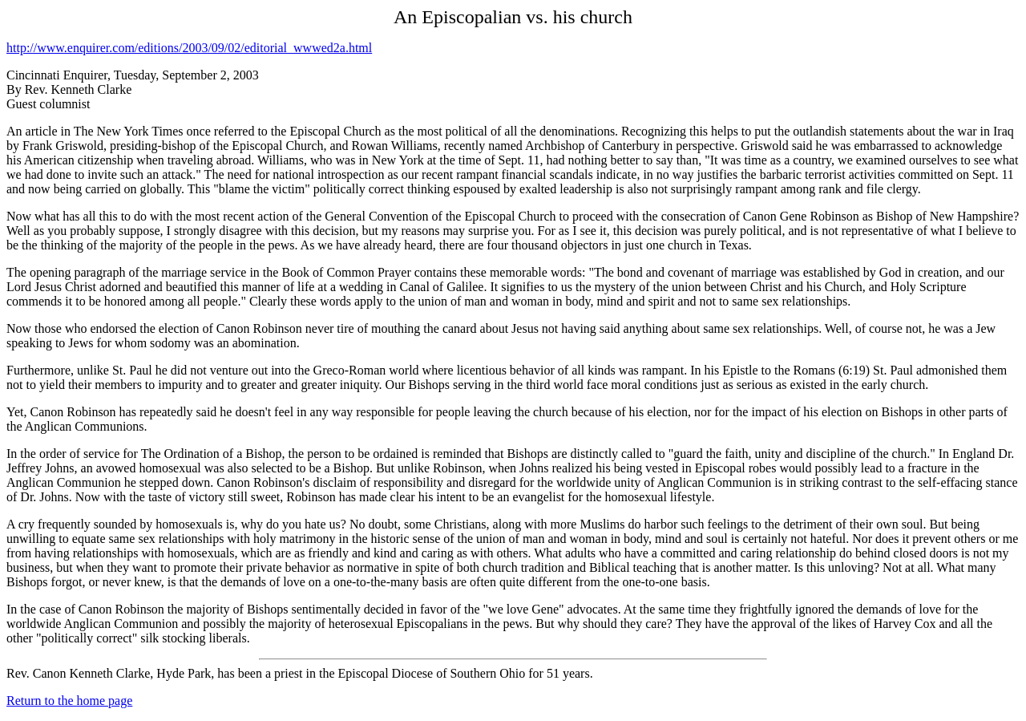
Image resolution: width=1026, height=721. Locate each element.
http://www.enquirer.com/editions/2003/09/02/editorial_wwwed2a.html (189, 48)
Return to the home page (69, 700)
